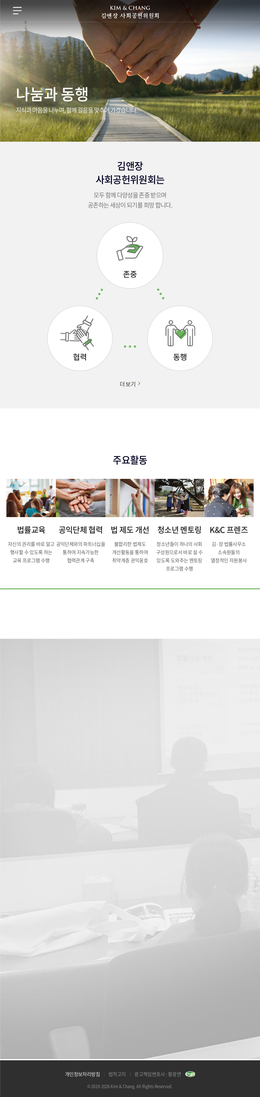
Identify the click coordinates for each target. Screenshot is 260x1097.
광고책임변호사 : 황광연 (157, 1074)
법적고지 (117, 1074)
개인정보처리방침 (82, 1074)
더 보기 (127, 384)
